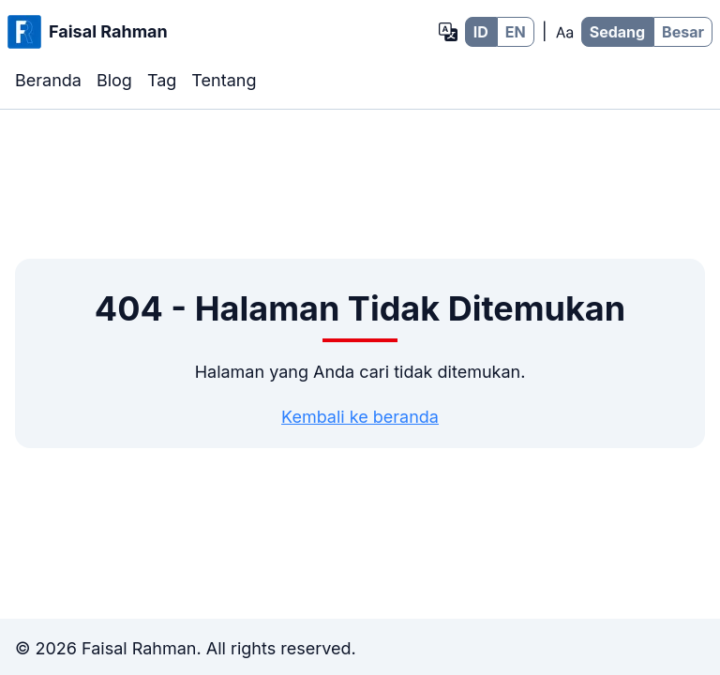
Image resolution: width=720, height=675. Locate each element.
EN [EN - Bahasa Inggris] (515, 31)
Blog (114, 80)
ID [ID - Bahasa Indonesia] (480, 31)
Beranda (48, 80)
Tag (161, 80)
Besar (683, 31)
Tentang (223, 80)
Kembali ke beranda (360, 417)
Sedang (617, 31)
